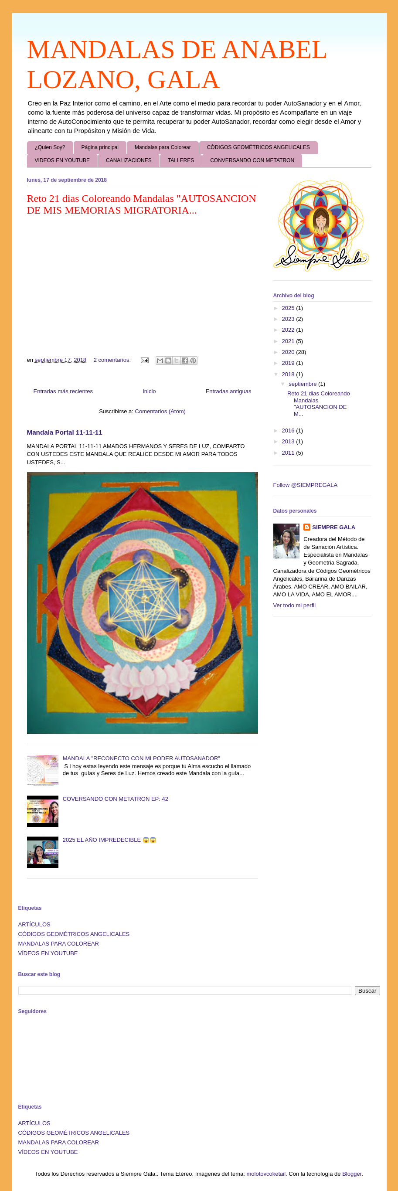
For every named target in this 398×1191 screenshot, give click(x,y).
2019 (289, 363)
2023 (289, 319)
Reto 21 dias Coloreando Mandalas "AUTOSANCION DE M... (318, 403)
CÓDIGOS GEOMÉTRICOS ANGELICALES (258, 147)
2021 (289, 341)
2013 (289, 441)
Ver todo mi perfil (294, 605)
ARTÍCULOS (34, 924)
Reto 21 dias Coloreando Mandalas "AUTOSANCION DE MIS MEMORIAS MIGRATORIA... (141, 204)
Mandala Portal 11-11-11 (64, 432)
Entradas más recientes (63, 391)
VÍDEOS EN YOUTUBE (48, 953)
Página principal (100, 147)
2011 (289, 452)
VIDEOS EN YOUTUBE (62, 160)
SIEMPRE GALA (333, 527)
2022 (289, 330)
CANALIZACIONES (129, 160)
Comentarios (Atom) (160, 411)
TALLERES (181, 160)
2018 (289, 374)
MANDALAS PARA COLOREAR (58, 943)
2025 (289, 308)
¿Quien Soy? (50, 147)
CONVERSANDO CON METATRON (252, 160)
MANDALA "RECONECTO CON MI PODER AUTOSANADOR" (141, 758)
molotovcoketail (266, 1174)
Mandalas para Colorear (163, 147)
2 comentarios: (113, 360)
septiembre (303, 384)
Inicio (149, 391)
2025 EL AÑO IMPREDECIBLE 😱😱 (109, 840)
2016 (289, 430)
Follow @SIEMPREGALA (305, 485)
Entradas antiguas (229, 391)
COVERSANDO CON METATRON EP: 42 (115, 799)
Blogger (351, 1174)
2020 (289, 352)
